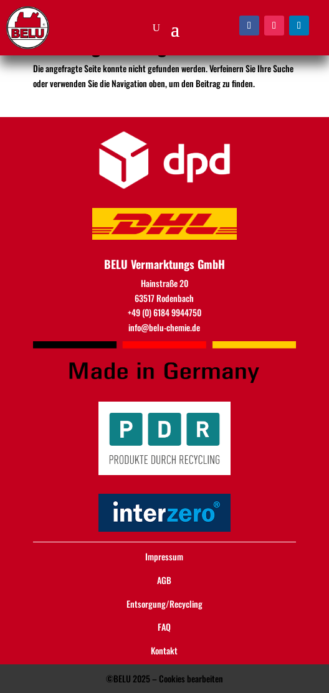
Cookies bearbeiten (191, 678)
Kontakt (164, 650)
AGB (164, 580)
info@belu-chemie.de (164, 327)
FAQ (164, 626)
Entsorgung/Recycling (164, 603)
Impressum (164, 556)
